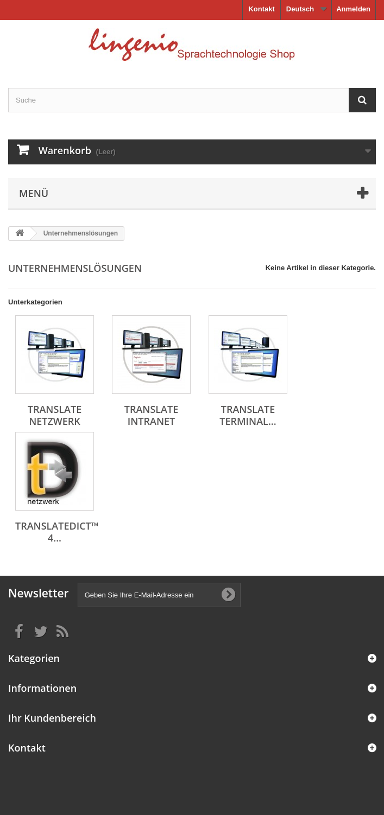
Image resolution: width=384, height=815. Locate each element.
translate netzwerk (54, 415)
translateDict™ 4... (57, 531)
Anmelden (353, 9)
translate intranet (151, 415)
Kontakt (261, 9)
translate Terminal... (247, 415)
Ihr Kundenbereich (52, 717)
